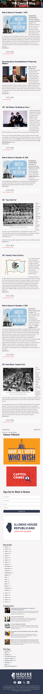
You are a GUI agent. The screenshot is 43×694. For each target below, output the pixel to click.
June (6, 579)
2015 (6, 597)
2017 (6, 593)
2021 (6, 558)
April (6, 583)
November (8, 568)
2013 (6, 601)
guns (6, 664)
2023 (6, 553)
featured (8, 53)
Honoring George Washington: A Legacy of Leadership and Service (23, 609)
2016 (6, 595)
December (8, 566)
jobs (6, 652)
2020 (6, 560)
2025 (6, 549)
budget (7, 651)
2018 (6, 564)
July (6, 577)
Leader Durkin (32, 176)
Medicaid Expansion (10, 666)
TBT (13, 149)
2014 (6, 599)
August (7, 575)
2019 (6, 562)
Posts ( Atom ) (13, 432)
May (6, 581)
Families (7, 654)
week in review (9, 658)
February (7, 588)
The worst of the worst (17, 616)
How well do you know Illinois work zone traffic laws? (24, 632)
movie (19, 139)
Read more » (5, 48)
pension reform (9, 660)
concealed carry (9, 656)
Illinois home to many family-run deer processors (25, 640)
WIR (13, 53)
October (7, 570)
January (7, 590)
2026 (6, 547)
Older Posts (37, 429)
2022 (6, 555)
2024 (6, 551)
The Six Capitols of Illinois (18, 624)
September (8, 573)
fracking (7, 662)
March (6, 586)
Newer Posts (6, 429)
